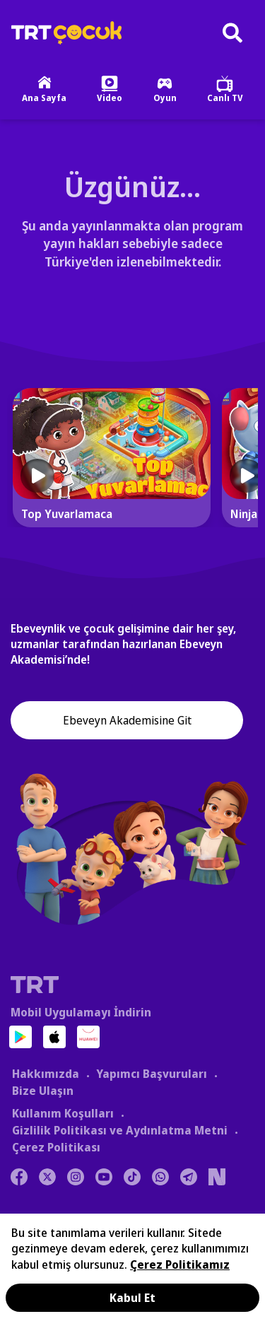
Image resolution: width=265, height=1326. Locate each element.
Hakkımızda (45, 1073)
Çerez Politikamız (180, 1264)
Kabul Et (132, 1298)
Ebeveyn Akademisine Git (127, 720)
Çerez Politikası (56, 1147)
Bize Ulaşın (42, 1090)
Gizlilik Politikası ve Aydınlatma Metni (120, 1130)
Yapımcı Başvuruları (151, 1073)
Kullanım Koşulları (63, 1113)
